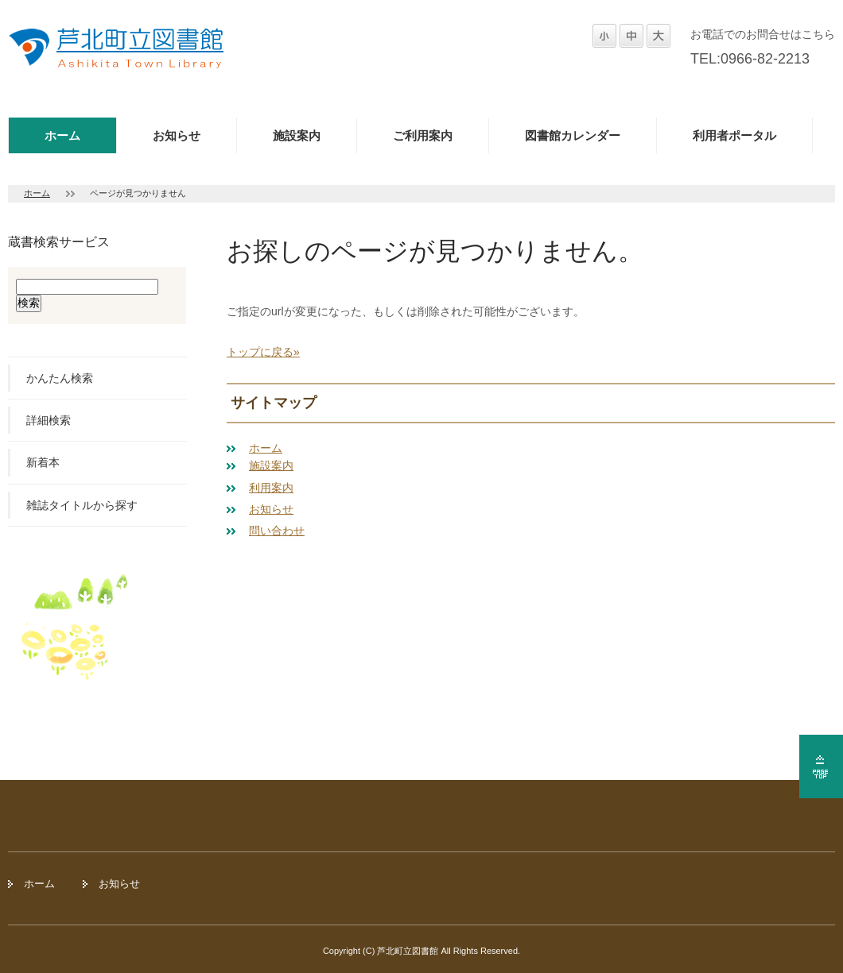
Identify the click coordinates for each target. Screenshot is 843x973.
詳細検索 (48, 420)
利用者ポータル (734, 135)
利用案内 (271, 487)
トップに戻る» (263, 352)
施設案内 (296, 135)
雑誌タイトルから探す (82, 505)
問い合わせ (277, 530)
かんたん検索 (59, 378)
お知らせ (176, 135)
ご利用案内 (423, 135)
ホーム (62, 135)
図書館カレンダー (572, 135)
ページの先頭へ (821, 766)
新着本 (43, 462)
